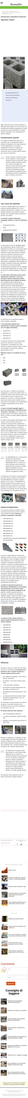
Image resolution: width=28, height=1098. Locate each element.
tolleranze (8, 100)
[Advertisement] (14, 37)
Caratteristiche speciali (12, 92)
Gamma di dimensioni (12, 97)
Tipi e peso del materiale (12, 95)
